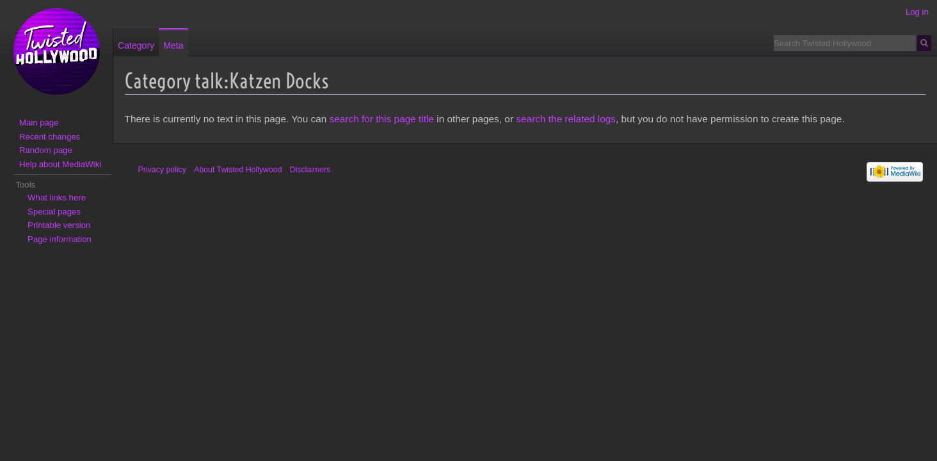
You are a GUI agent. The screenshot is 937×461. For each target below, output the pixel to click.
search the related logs (566, 118)
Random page (45, 150)
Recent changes (49, 137)
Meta (173, 45)
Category (136, 45)
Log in (917, 12)
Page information (60, 239)
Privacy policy (162, 169)
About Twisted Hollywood (238, 169)
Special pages (54, 211)
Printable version (59, 225)
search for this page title (382, 118)
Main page (39, 122)
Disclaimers (310, 169)
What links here (57, 197)
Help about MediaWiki (60, 164)
